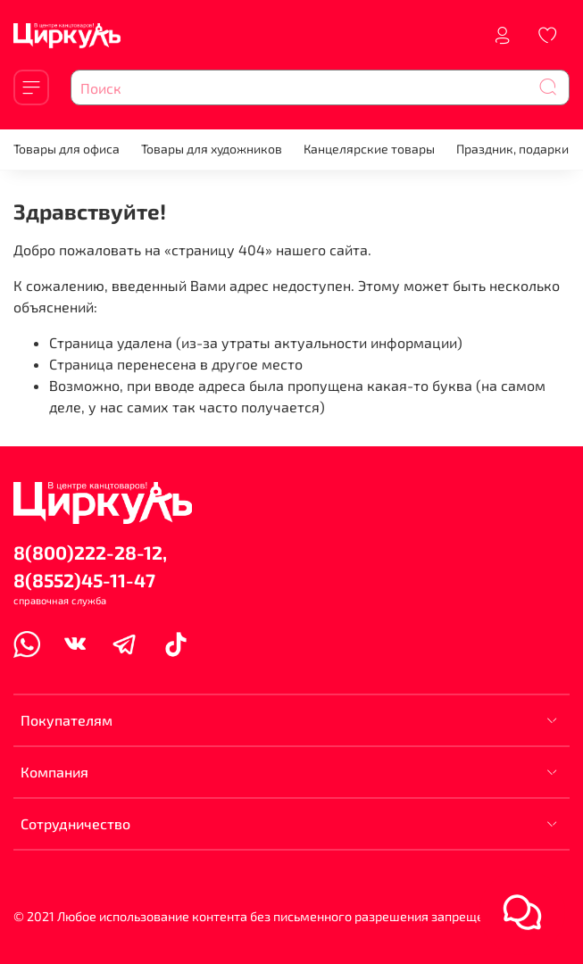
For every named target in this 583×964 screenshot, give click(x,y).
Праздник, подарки (512, 148)
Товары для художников (211, 148)
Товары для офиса (66, 148)
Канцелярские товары (369, 148)
